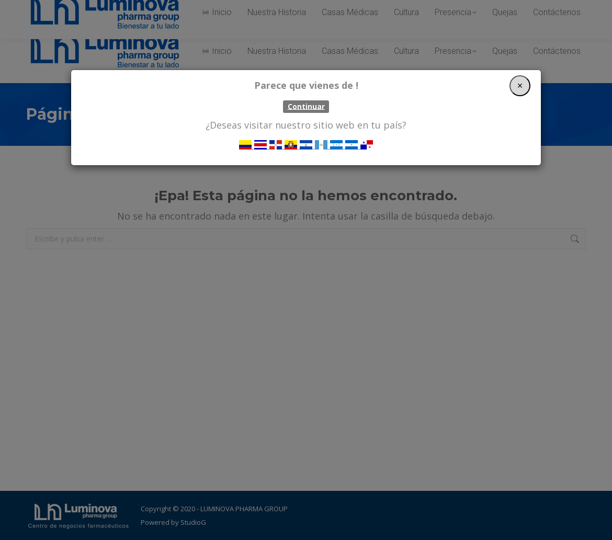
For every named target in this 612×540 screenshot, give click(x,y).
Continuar (306, 106)
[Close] (519, 85)
